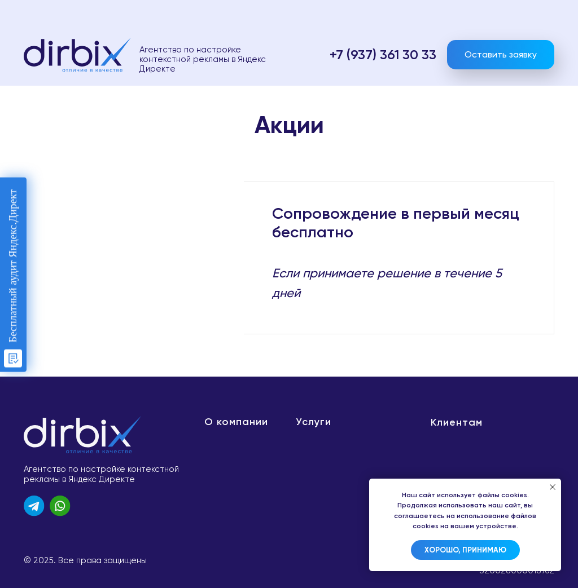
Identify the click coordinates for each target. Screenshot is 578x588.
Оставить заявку (501, 54)
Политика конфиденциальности (483, 438)
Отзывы (219, 506)
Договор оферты (478, 464)
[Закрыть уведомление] (552, 487)
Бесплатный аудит (346, 455)
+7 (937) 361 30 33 (383, 54)
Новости (222, 455)
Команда (221, 438)
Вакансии (226, 489)
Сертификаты (231, 472)
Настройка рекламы (346, 438)
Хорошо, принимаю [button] (465, 550)
